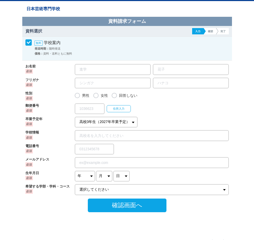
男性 (85, 96)
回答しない (128, 96)
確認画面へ (127, 205)
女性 (104, 96)
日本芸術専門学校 (43, 9)
